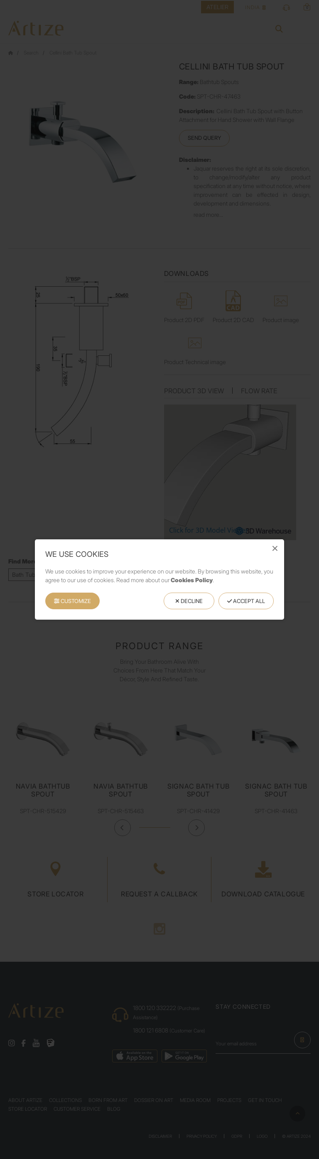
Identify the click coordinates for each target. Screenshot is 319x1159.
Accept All (246, 601)
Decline (189, 601)
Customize (72, 601)
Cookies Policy (192, 579)
